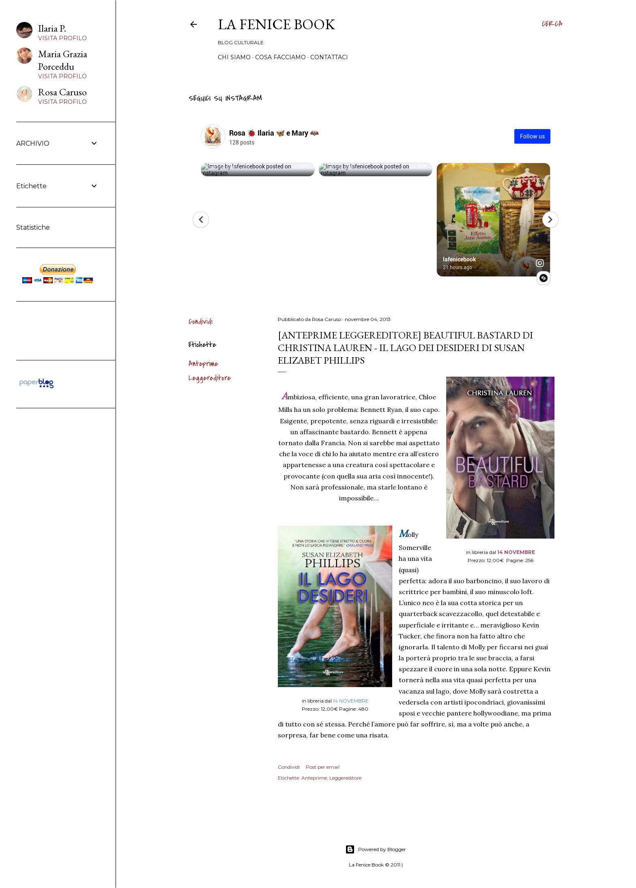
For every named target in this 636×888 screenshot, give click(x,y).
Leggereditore (210, 378)
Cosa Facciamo (280, 57)
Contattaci (329, 57)
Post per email (322, 767)
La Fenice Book (276, 24)
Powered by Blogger (375, 849)
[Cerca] (552, 24)
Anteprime (203, 363)
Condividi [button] (201, 321)
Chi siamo (234, 57)
